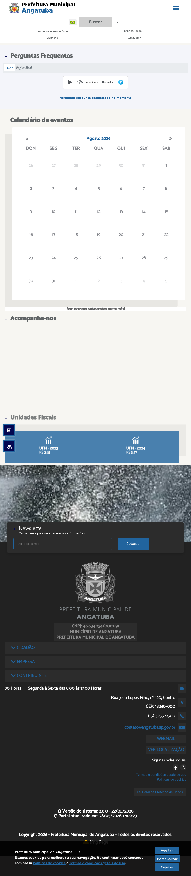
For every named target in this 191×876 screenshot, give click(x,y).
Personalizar (167, 859)
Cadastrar (133, 544)
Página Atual (24, 68)
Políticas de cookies (171, 779)
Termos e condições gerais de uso (161, 775)
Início (9, 68)
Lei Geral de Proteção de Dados (160, 792)
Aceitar (167, 850)
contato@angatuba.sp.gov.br (149, 727)
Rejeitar (166, 867)
